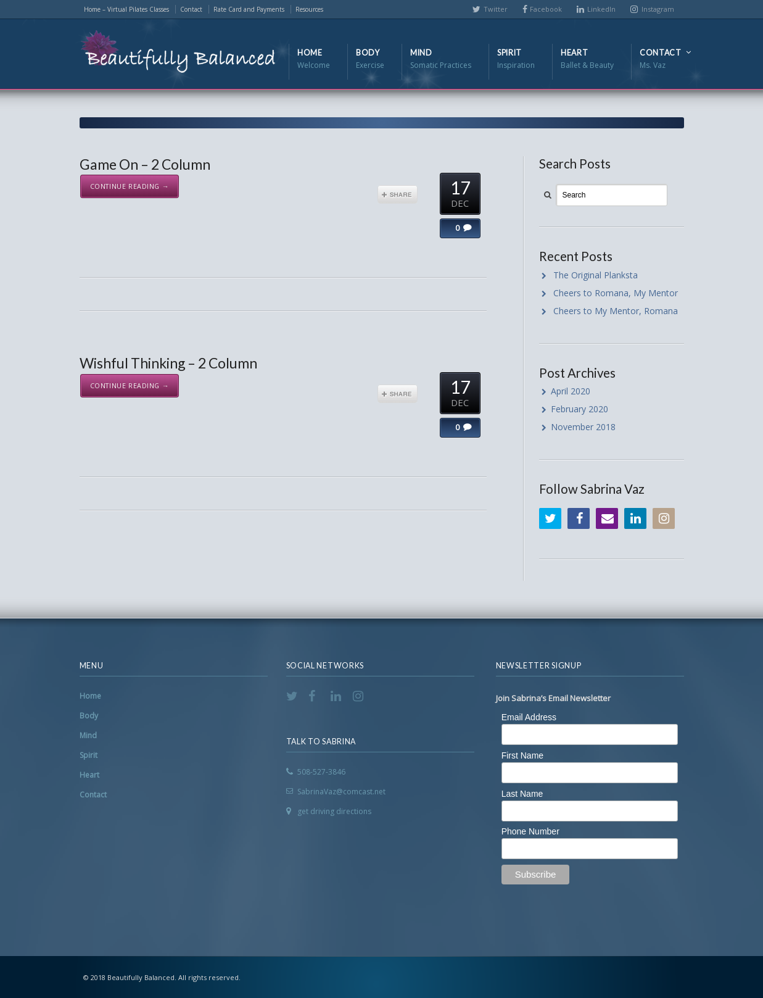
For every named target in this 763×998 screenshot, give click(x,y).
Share (397, 194)
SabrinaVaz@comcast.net (341, 791)
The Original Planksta (595, 275)
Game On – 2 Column (145, 164)
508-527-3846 (321, 772)
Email (607, 518)
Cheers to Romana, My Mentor (615, 293)
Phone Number (530, 831)
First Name (522, 755)
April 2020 (570, 391)
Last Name (522, 794)
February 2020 (579, 409)
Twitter (496, 9)
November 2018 (583, 427)
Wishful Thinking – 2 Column (168, 363)
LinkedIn (601, 9)
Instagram (657, 9)
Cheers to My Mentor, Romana (615, 311)
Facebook (546, 9)
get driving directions (334, 811)
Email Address (528, 717)
